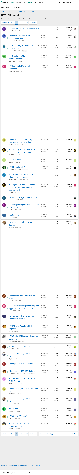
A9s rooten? (14, 409)
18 (31, 373)
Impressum (32, 473)
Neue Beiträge (5, 7)
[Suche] (75, 2)
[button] (24, 2)
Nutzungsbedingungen (13, 473)
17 (28, 373)
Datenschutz (24, 473)
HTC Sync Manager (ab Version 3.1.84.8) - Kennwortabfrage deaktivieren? (22, 187)
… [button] (23, 22)
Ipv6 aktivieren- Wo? (17, 160)
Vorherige (6, 22)
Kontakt (3, 473)
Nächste (32, 22)
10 (27, 169)
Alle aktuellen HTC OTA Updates (22, 371)
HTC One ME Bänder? (18, 416)
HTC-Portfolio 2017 (17, 167)
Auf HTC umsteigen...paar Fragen (23, 197)
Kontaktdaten (14, 215)
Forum (29, 3)
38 (27, 22)
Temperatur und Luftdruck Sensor (23, 346)
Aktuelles (38, 3)
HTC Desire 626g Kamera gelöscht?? (24, 28)
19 (33, 373)
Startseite (19, 3)
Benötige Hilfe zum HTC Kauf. (21, 364)
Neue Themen (16, 7)
